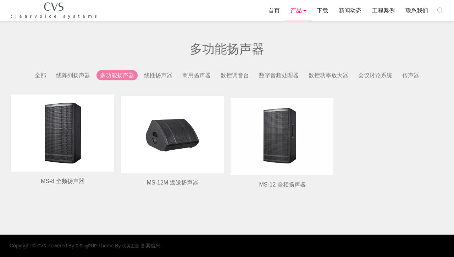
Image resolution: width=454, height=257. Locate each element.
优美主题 (143, 245)
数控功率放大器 (328, 77)
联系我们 (416, 10)
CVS (53, 10)
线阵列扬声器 (73, 77)
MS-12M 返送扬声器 (172, 189)
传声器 (410, 77)
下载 (322, 10)
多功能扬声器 (117, 77)
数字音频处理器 (279, 77)
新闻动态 (350, 10)
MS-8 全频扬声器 (62, 186)
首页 (274, 10)
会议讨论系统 (375, 77)
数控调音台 (235, 77)
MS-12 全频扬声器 (282, 193)
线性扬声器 (158, 77)
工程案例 (383, 10)
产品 (296, 10)
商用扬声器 (196, 77)
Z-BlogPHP (99, 245)
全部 (40, 77)
